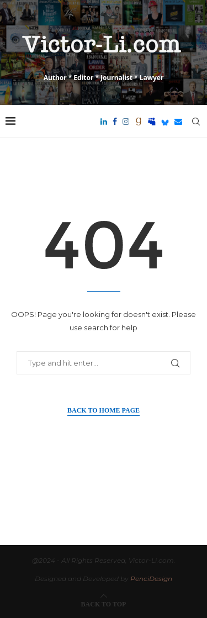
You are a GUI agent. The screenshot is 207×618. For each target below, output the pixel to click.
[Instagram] (126, 121)
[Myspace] (152, 121)
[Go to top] (103, 603)
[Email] (178, 121)
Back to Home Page (103, 410)
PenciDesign (151, 578)
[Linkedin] (103, 121)
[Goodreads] (138, 121)
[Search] (195, 121)
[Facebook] (115, 121)
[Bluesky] (165, 121)
